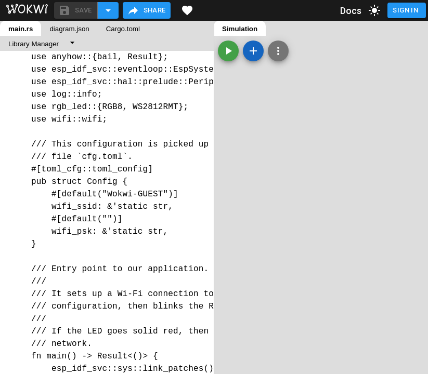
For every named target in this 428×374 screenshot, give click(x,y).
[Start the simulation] (228, 51)
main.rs (20, 29)
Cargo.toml (123, 29)
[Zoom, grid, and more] (278, 51)
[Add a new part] (253, 51)
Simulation (239, 29)
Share (146, 10)
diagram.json (69, 29)
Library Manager (33, 44)
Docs (351, 10)
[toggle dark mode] (374, 10)
